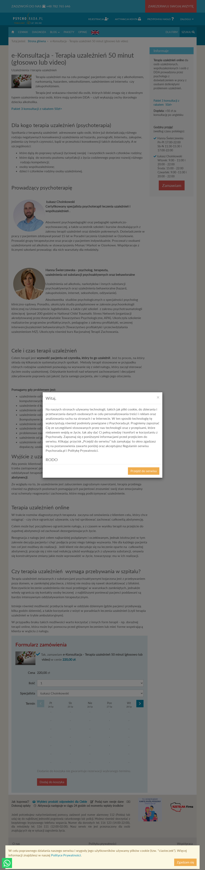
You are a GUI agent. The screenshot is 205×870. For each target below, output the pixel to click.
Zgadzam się (185, 862)
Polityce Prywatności (66, 855)
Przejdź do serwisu (144, 471)
